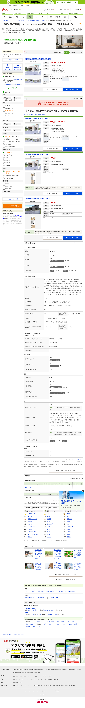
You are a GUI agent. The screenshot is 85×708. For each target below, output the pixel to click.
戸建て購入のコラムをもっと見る (66, 574)
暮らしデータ (36, 626)
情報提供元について (7, 634)
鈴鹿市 (68, 521)
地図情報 (73, 685)
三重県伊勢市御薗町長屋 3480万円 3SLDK (37, 154)
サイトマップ (51, 691)
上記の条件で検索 (12, 206)
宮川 (34, 614)
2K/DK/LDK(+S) (9, 108)
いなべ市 (69, 524)
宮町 (36, 610)
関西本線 (30, 521)
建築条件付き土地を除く (12, 175)
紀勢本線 (30, 529)
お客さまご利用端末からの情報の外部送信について (35, 669)
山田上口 (38, 614)
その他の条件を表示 (12, 199)
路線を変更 (8, 84)
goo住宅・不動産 (5, 669)
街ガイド (50, 685)
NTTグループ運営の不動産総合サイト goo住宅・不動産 (15, 5)
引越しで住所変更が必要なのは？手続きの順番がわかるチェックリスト (57, 566)
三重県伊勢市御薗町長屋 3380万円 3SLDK (37, 198)
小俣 (32, 610)
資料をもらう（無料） (72, 89)
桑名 (48, 516)
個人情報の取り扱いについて (19, 672)
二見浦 (55, 614)
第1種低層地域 (50, 591)
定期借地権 (8, 188)
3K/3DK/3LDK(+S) (29, 597)
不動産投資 (49, 679)
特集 (14, 685)
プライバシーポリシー (30, 691)
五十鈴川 (51, 610)
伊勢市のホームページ (77, 242)
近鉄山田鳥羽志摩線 (33, 534)
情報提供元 (64, 669)
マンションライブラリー (60, 624)
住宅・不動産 (47, 624)
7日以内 (7, 162)
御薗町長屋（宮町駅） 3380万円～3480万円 (38, 59)
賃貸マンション (38, 676)
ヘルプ (37, 691)
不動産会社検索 (73, 624)
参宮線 (26, 612)
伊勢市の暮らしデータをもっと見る (66, 470)
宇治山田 (45, 610)
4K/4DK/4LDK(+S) (41, 597)
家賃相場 (28, 626)
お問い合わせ (44, 691)
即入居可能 (60, 591)
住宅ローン (55, 679)
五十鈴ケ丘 (49, 614)
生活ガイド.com (79, 459)
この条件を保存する (7, 67)
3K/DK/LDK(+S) (9, 110)
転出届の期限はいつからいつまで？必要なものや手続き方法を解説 (38, 566)
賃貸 (73, 621)
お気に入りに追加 (52, 89)
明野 (29, 610)
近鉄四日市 (50, 524)
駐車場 (44, 676)
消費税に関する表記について (33, 672)
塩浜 (48, 529)
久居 (48, 521)
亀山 (48, 531)
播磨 (48, 526)
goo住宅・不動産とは (18, 669)
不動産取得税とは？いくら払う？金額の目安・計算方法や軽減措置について (57, 554)
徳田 (48, 534)
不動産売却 (15, 682)
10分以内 (8, 141)
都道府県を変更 (18, 79)
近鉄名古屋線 (31, 513)
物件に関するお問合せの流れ (54, 669)
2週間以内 (8, 165)
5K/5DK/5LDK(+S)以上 (55, 597)
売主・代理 (41, 591)
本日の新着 (8, 155)
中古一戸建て (60, 621)
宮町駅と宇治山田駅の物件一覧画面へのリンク (35, 114)
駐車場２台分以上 (70, 591)
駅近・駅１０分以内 (30, 591)
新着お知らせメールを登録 (17, 67)
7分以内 (17, 139)
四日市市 (69, 519)
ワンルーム (8, 118)
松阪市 (68, 529)
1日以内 (7, 157)
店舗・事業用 (29, 624)
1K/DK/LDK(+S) (9, 105)
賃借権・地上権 (9, 186)
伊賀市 (68, 537)
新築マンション (16, 679)
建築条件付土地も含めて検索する (12, 172)
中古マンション (41, 621)
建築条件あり (9, 178)
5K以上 (7, 115)
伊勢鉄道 (30, 537)
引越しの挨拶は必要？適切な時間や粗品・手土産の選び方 (77, 566)
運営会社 (57, 691)
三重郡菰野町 (70, 526)
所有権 (7, 183)
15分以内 (17, 141)
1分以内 (17, 136)
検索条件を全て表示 (13, 60)
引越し (17, 685)
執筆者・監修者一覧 (65, 685)
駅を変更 (17, 84)
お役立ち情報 (4, 685)
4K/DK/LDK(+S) (9, 113)
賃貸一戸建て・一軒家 (29, 676)
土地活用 (21, 682)
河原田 (49, 519)
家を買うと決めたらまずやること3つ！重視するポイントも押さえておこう (38, 554)
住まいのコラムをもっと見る (66, 579)
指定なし (7, 136)
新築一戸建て (50, 621)
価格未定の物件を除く (11, 100)
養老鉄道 (30, 516)
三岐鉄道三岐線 (32, 526)
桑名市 (68, 513)
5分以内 (7, 139)
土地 (68, 621)
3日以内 (7, 160)
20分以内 (8, 144)
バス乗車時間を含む (10, 146)
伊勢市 (68, 531)
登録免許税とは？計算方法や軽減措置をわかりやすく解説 (77, 554)
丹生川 (49, 537)
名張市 (68, 534)
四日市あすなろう (32, 519)
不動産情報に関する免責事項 (19, 634)
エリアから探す (13, 88)
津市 (68, 516)
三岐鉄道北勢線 (32, 531)
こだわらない (9, 152)
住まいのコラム (56, 685)
